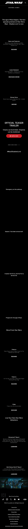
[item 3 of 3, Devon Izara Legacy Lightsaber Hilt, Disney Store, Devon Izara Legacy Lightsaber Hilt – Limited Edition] (14, 93)
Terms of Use (14, 507)
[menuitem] (2, 3)
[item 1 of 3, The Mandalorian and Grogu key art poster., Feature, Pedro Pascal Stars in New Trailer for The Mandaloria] (14, 345)
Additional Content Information (14, 509)
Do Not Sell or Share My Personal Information (14, 526)
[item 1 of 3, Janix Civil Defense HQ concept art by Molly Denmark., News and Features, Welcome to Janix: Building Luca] (14, 38)
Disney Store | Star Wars (14, 519)
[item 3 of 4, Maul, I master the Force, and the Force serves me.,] (14, 259)
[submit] (25, 3)
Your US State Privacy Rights (14, 516)
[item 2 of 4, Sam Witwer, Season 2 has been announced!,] (14, 216)
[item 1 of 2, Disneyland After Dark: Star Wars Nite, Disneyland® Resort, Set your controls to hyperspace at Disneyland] (14, 434)
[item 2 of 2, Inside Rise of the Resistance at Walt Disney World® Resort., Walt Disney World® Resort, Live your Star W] (14, 463)
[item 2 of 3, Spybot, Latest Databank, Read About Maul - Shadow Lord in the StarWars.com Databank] (14, 65)
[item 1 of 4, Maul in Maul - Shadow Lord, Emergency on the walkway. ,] (14, 174)
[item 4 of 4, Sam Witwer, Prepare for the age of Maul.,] (14, 302)
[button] (14, 136)
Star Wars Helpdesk (14, 521)
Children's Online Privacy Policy (14, 514)
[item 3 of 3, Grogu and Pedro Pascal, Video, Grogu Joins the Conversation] (14, 399)
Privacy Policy (14, 511)
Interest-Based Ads (14, 523)
